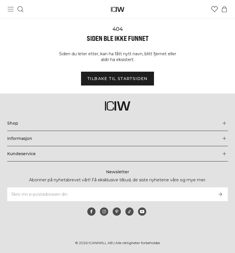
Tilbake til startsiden (117, 78)
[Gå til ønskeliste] (214, 9)
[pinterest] (117, 211)
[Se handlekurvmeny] (224, 9)
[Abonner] (220, 194)
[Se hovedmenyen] (11, 9)
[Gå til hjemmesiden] (117, 9)
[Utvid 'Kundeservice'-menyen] (117, 153)
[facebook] (91, 211)
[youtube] (142, 211)
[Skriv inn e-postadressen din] (109, 194)
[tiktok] (129, 211)
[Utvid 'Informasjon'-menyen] (117, 138)
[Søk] (20, 9)
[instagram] (104, 211)
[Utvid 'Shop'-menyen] (117, 123)
